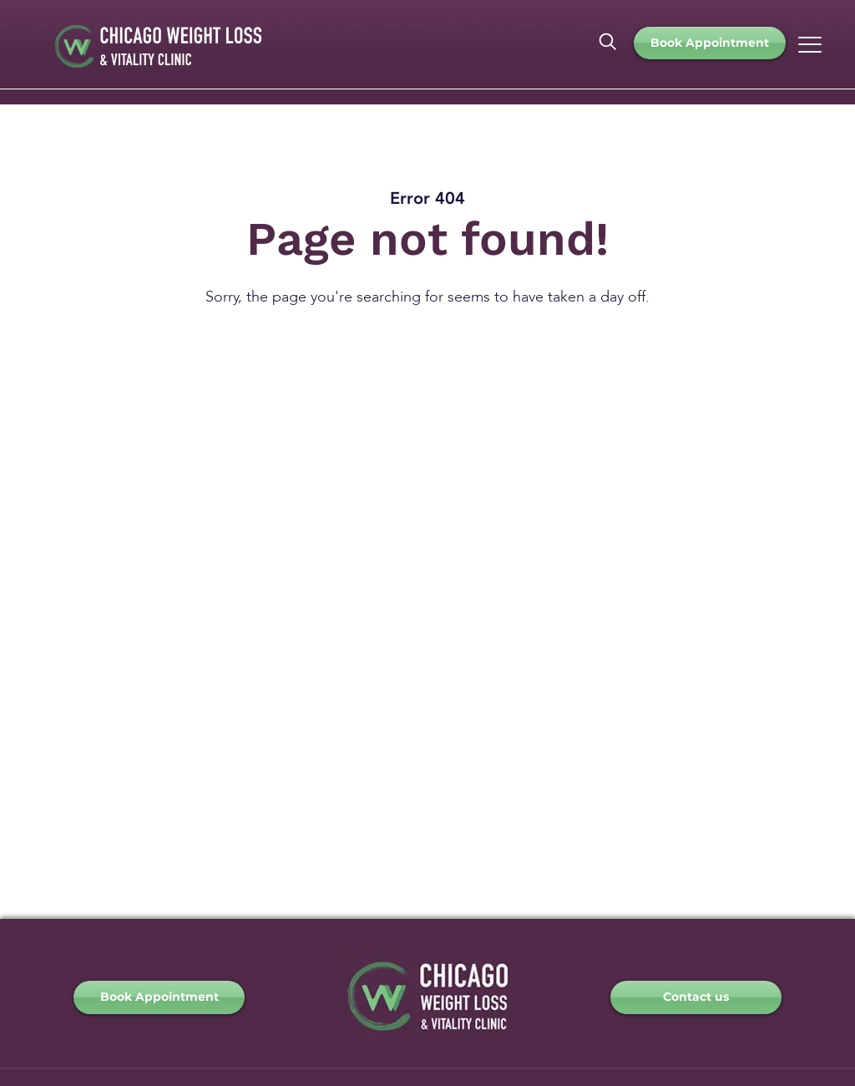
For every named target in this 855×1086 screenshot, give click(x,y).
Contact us (696, 996)
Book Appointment (709, 42)
